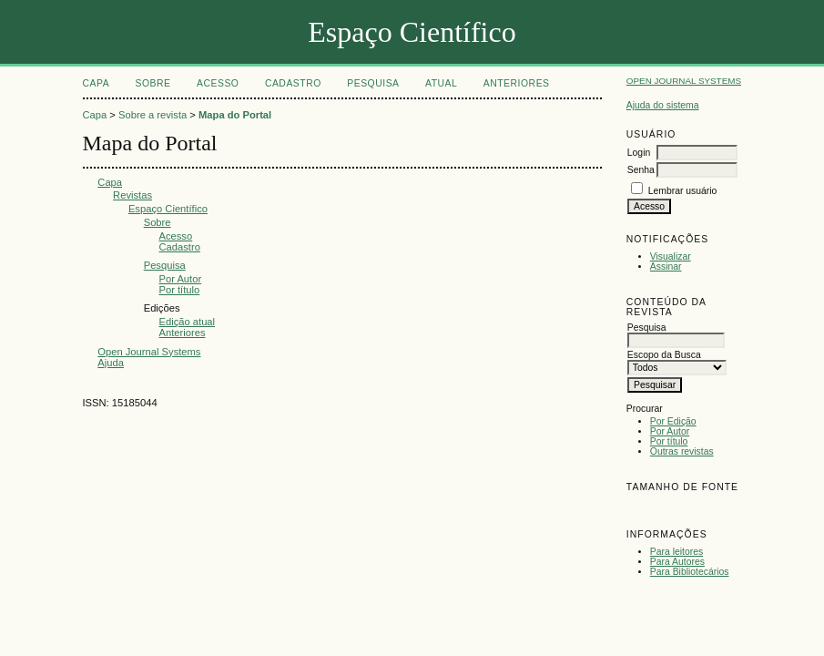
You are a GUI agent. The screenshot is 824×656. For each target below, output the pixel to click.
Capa (96, 83)
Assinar (666, 266)
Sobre (153, 83)
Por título (669, 441)
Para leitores (676, 552)
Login (638, 153)
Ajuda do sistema (662, 105)
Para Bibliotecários (689, 572)
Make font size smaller (643, 507)
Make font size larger (701, 507)
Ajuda (110, 362)
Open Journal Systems (683, 81)
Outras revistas (682, 451)
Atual (441, 83)
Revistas (132, 195)
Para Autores (677, 562)
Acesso (218, 83)
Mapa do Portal (234, 114)
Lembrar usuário (682, 191)
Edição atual (186, 321)
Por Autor (669, 431)
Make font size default (672, 507)
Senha (641, 170)
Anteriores (516, 83)
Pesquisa (373, 83)
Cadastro (293, 83)
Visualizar (670, 256)
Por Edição (673, 421)
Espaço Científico (168, 208)
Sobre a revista (152, 114)
